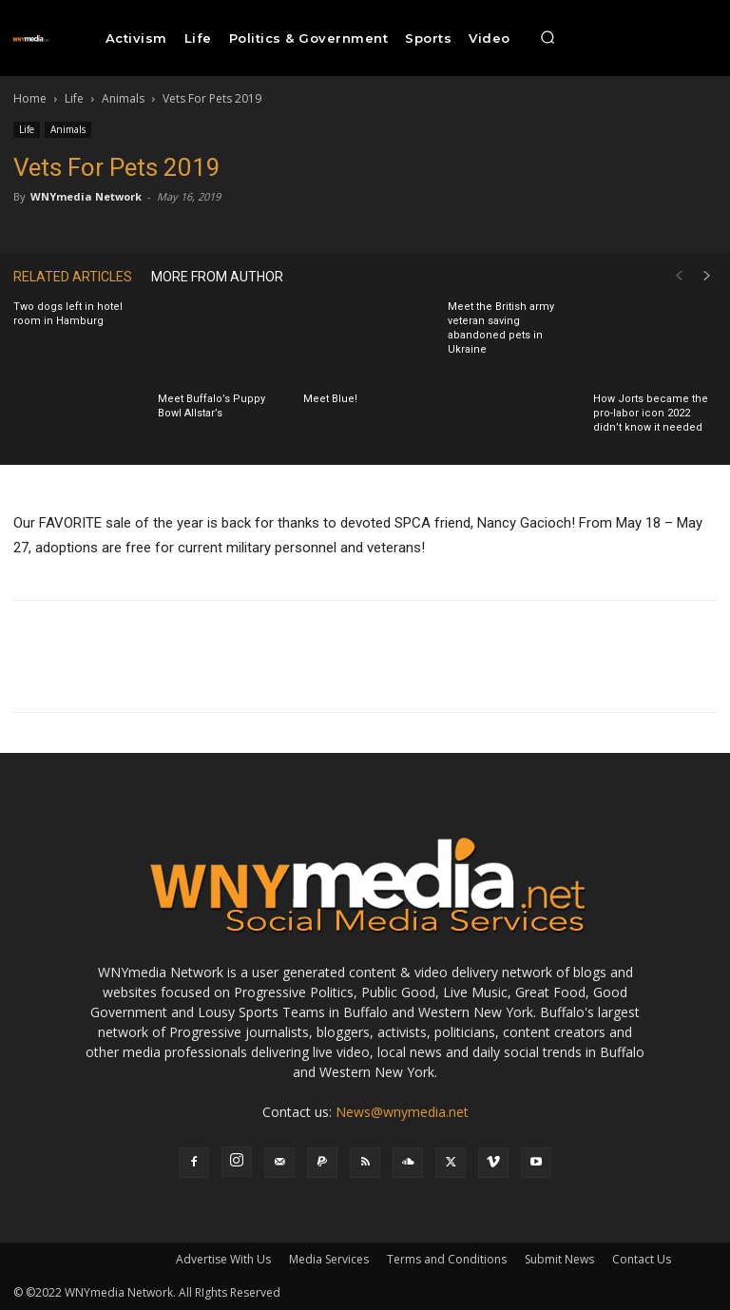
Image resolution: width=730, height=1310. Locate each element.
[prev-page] (678, 276)
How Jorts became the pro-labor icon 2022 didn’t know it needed (650, 413)
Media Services (329, 1259)
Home (30, 98)
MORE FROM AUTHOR (217, 276)
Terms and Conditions (447, 1259)
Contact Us (641, 1259)
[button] (547, 38)
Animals (123, 98)
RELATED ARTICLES (72, 276)
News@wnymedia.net (402, 1112)
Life (74, 98)
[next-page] (707, 276)
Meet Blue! (330, 399)
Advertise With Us (223, 1259)
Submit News (559, 1259)
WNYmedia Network (86, 196)
